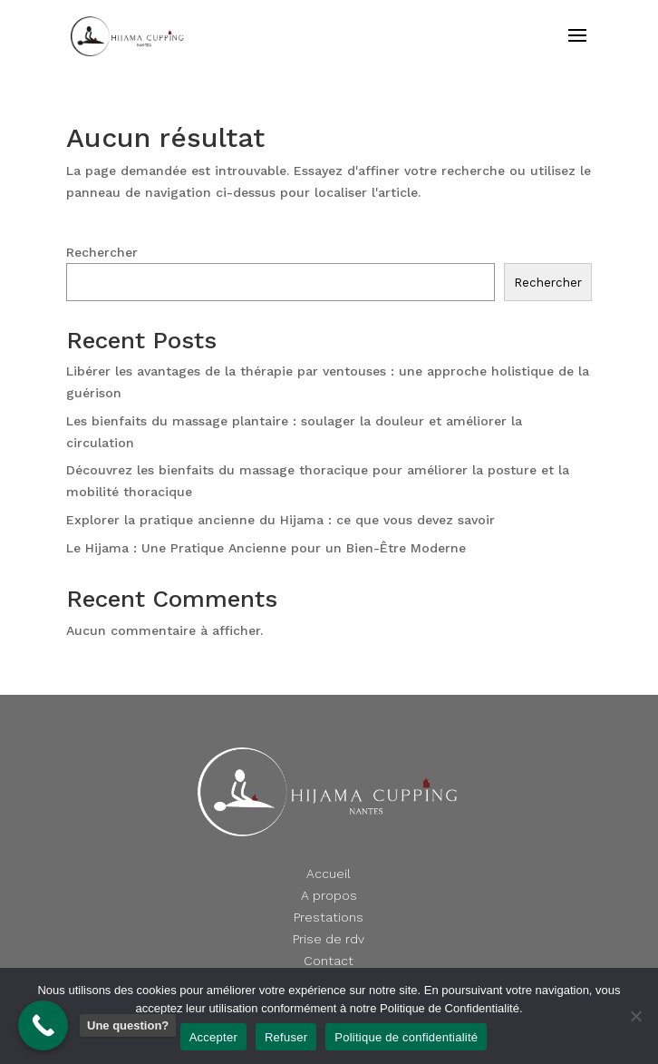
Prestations (328, 917)
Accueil (328, 873)
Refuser (286, 1037)
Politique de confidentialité (406, 1037)
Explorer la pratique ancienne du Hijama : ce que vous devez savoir (280, 519)
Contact (328, 960)
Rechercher (102, 252)
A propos (329, 895)
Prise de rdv (328, 939)
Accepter (213, 1037)
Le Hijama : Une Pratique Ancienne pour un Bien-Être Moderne (266, 548)
